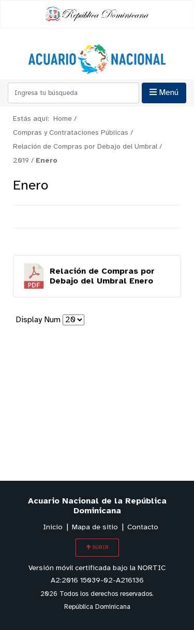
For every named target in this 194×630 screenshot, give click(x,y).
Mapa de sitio (95, 527)
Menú (164, 92)
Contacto (142, 527)
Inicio (53, 527)
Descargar (97, 276)
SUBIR (97, 547)
